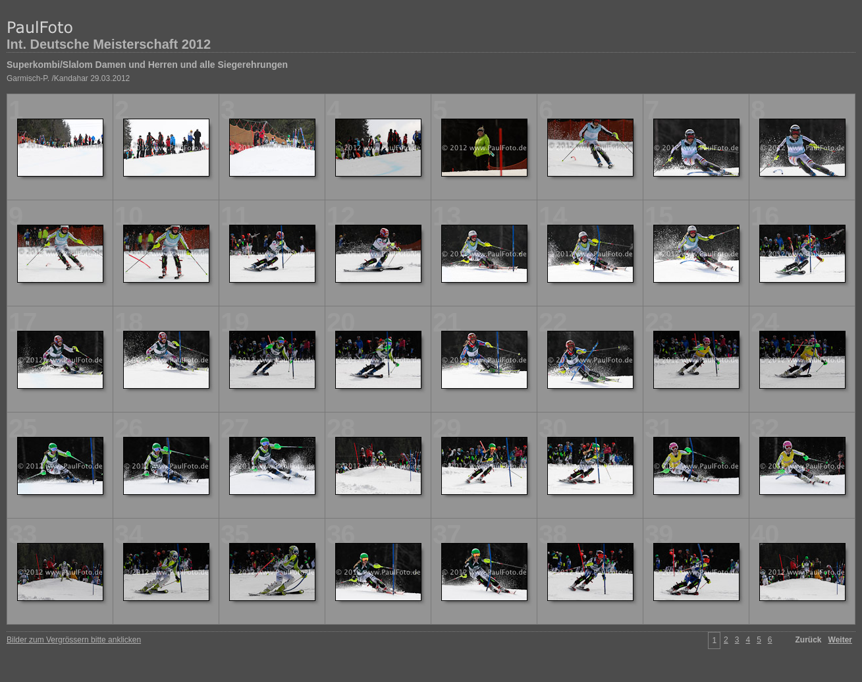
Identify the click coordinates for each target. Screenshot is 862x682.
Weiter (840, 639)
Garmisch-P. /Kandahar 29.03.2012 (68, 78)
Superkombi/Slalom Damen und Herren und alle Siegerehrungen (147, 64)
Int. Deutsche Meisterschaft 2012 (109, 44)
